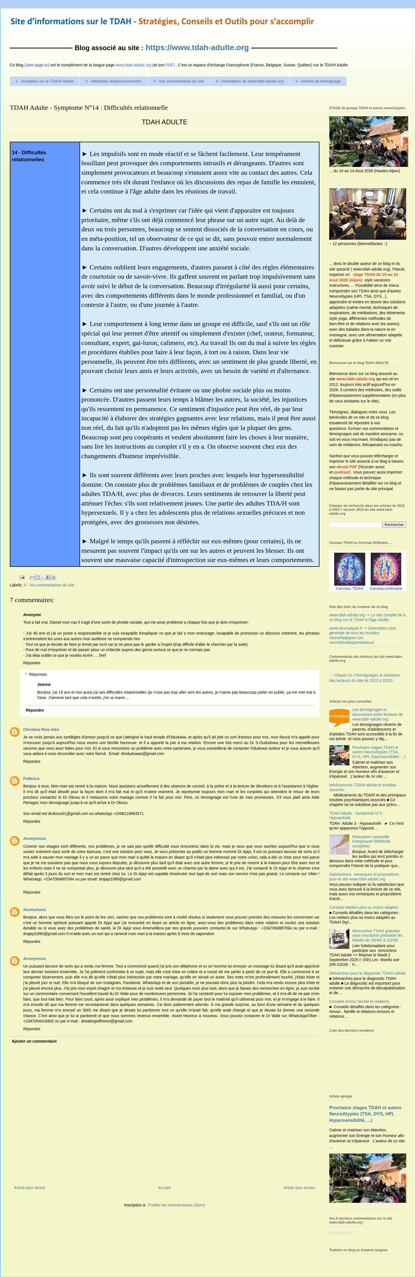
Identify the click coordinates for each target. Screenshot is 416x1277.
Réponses (38, 674)
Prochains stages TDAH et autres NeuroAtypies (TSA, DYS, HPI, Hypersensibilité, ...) (379, 752)
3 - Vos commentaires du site (178, 81)
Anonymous (34, 838)
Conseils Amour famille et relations (359, 1001)
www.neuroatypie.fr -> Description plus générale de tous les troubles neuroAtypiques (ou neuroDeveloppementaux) (362, 635)
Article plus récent (29, 1187)
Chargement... (341, 1233)
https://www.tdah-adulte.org (197, 47)
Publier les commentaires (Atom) (176, 1205)
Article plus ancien (299, 1187)
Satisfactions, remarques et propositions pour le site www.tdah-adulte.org (364, 876)
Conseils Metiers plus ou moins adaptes (363, 907)
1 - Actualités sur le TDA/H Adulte (45, 81)
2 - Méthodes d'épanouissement (113, 81)
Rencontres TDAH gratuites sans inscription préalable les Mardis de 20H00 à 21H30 (377, 936)
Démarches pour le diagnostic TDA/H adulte (367, 973)
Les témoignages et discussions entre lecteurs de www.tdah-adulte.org (377, 714)
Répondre (32, 663)
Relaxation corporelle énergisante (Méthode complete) (371, 842)
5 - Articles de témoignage (318, 81)
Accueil (164, 1187)
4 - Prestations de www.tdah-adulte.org (249, 81)
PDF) (170, 65)
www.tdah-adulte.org (355, 379)
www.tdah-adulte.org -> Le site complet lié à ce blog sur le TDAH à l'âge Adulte (367, 617)
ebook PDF (346, 467)
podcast (342, 472)
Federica (31, 778)
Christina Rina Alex (41, 729)
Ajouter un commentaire (34, 1041)
